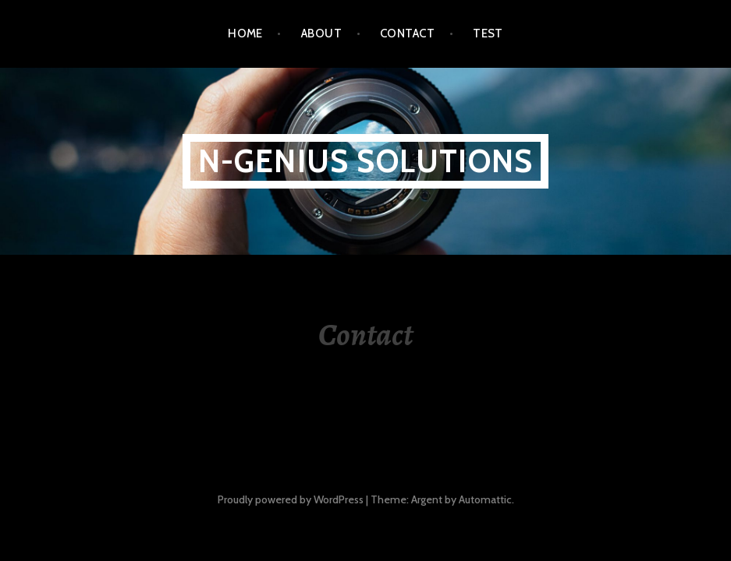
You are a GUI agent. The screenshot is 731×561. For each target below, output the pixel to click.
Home (245, 33)
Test (488, 33)
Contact (407, 33)
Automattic (485, 499)
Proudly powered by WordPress (291, 499)
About (321, 33)
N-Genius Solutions (366, 161)
